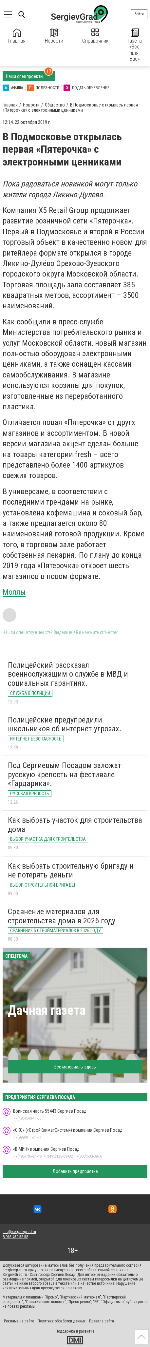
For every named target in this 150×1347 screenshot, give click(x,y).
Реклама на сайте (19, 1321)
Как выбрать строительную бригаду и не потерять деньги (71, 870)
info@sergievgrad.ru (19, 1231)
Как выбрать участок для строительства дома (75, 825)
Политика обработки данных (61, 1321)
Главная (17, 36)
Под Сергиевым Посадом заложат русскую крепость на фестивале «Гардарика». (64, 774)
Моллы (14, 592)
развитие (86, 1331)
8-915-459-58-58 (15, 1237)
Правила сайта (101, 1321)
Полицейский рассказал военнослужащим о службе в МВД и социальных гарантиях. (68, 674)
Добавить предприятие (75, 1171)
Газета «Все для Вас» (135, 45)
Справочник (95, 36)
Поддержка (65, 1331)
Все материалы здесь (75, 1066)
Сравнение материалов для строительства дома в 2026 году (61, 916)
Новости (54, 36)
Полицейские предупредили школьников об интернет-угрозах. (65, 724)
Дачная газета (46, 1010)
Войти (139, 14)
